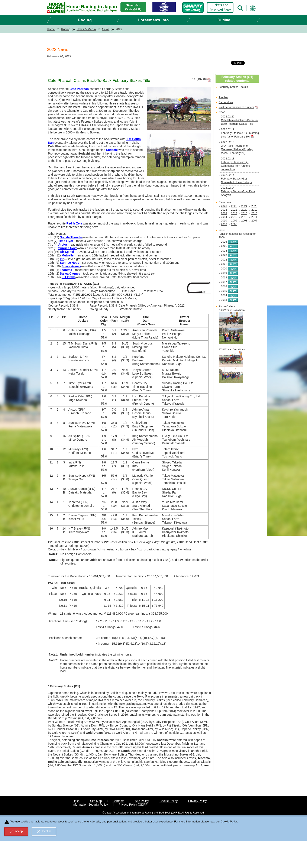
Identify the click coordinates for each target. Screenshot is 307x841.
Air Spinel (67, 251)
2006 (224, 224)
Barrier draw (226, 102)
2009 (234, 220)
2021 (234, 209)
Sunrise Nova (67, 248)
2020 (244, 209)
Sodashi (111, 150)
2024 (244, 206)
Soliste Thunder (71, 237)
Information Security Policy (90, 804)
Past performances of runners (236, 107)
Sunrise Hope (69, 262)
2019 (254, 209)
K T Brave (68, 277)
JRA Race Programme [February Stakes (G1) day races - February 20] (237, 149)
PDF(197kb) (199, 79)
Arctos (63, 244)
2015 (254, 213)
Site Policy (142, 801)
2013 (234, 217)
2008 (244, 220)
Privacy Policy (197, 801)
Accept (16, 831)
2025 (234, 206)
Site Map (96, 801)
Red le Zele (74, 223)
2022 (224, 209)
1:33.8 (113, 305)
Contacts (118, 801)
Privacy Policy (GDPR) (134, 804)
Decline (44, 831)
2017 (234, 213)
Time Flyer (65, 241)
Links (76, 801)
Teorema (66, 270)
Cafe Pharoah (79, 89)
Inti (62, 259)
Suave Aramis (71, 266)
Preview (223, 97)
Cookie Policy (168, 801)
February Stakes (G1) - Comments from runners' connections (236, 166)
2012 (244, 217)
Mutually (68, 255)
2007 (254, 220)
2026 (224, 206)
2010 (224, 220)
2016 (244, 213)
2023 (254, 206)
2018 (224, 213)
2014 (224, 217)
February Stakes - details (234, 86)
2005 (234, 224)
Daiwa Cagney (70, 273)
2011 (254, 217)
